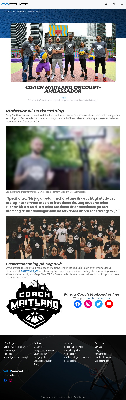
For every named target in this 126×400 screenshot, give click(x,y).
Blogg (10, 11)
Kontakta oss (13, 375)
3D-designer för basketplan (16, 357)
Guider (38, 343)
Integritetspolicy (72, 350)
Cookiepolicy (70, 353)
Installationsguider (43, 360)
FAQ (36, 364)
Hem (4, 11)
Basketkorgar (9, 350)
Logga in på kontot (73, 346)
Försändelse (70, 360)
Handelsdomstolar (103, 357)
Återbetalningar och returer (77, 357)
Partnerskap (100, 353)
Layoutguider (40, 353)
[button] (114, 4)
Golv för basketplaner (14, 346)
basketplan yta (29, 271)
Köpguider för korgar (44, 350)
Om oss (98, 346)
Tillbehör (7, 353)
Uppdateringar (102, 360)
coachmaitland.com (98, 298)
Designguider (40, 357)
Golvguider (39, 346)
